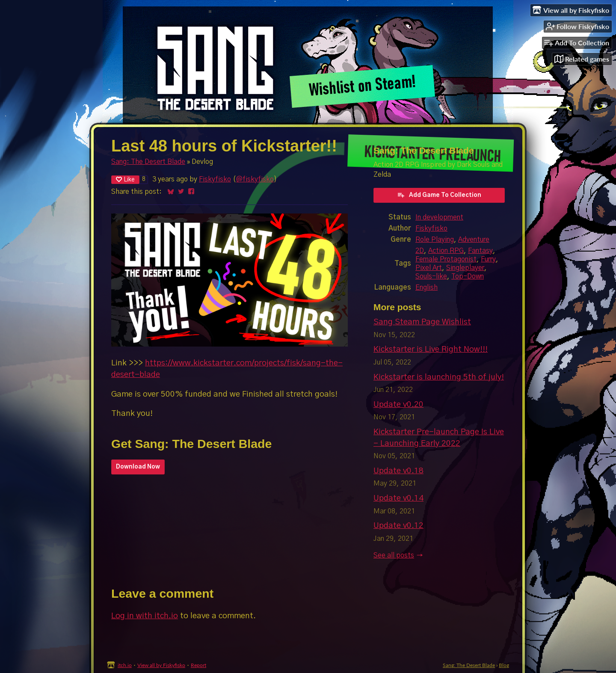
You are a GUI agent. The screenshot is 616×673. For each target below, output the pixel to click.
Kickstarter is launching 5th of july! (438, 377)
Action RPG (446, 250)
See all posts (393, 555)
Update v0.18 (398, 471)
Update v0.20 (398, 404)
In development (439, 217)
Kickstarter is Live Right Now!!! (430, 349)
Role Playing (434, 239)
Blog (504, 665)
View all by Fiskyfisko (161, 665)
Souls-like (431, 276)
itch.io (125, 665)
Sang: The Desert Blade (148, 161)
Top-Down (467, 276)
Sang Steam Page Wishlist (422, 322)
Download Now (138, 467)
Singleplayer (465, 267)
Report (198, 665)
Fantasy (480, 250)
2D (419, 250)
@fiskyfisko (255, 179)
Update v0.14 (398, 498)
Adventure (473, 239)
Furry (488, 259)
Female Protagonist (446, 259)
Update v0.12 (398, 526)
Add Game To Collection (439, 195)
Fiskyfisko (215, 179)
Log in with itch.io (144, 616)
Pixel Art (428, 267)
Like (125, 179)
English (426, 287)
